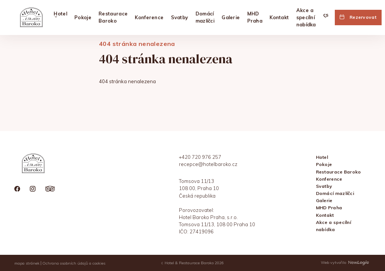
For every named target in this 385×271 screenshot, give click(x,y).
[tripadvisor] (50, 189)
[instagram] (32, 189)
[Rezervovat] (358, 17)
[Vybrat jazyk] (325, 17)
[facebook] (17, 189)
